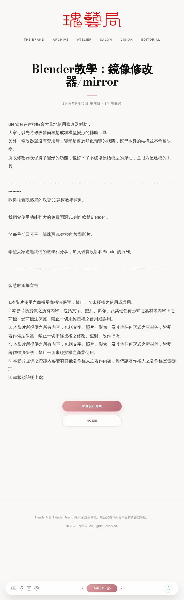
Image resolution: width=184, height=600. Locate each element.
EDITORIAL (150, 39)
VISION (127, 39)
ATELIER (84, 39)
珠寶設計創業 (92, 406)
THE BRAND (34, 39)
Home (92, 420)
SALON (106, 39)
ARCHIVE (61, 39)
